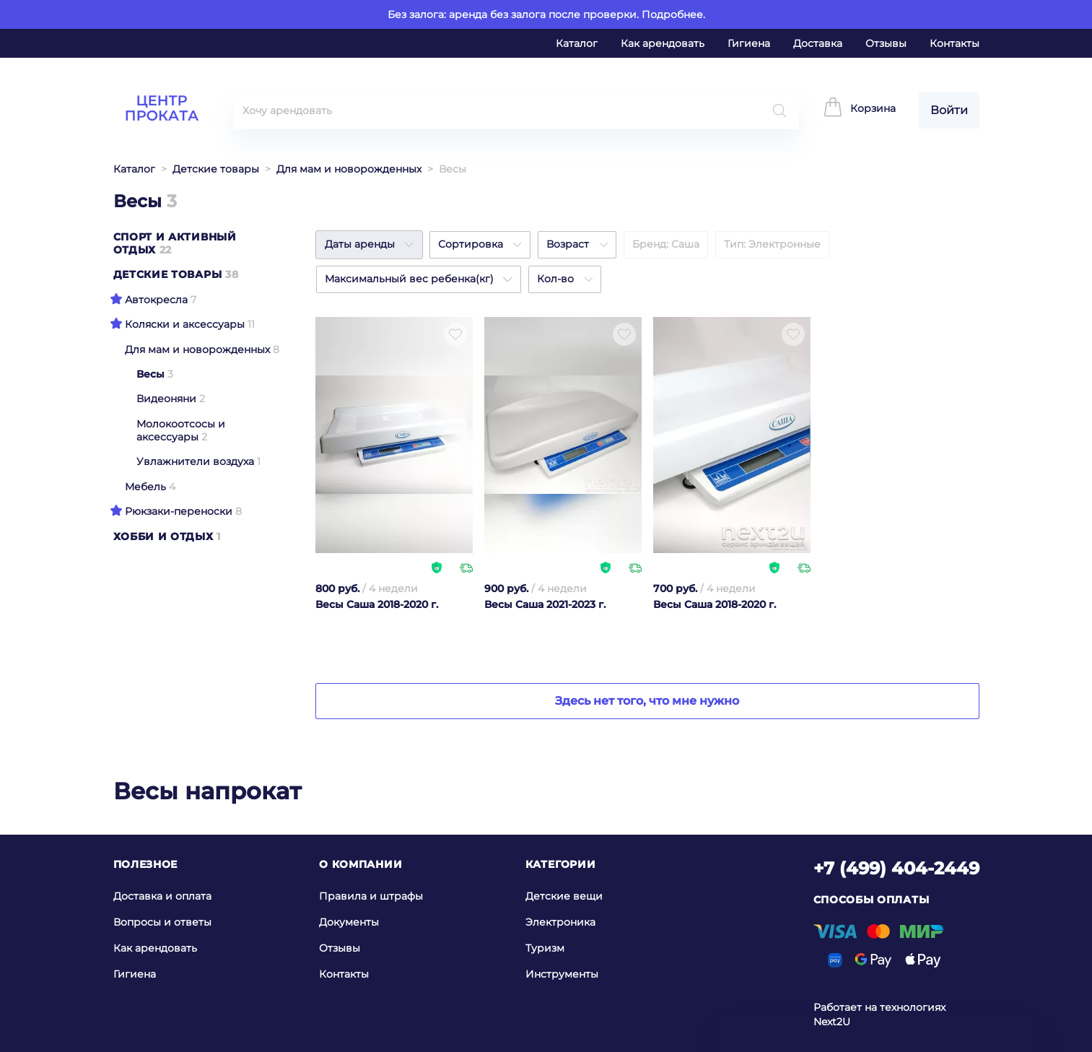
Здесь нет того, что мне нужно (647, 701)
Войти (949, 110)
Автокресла (156, 299)
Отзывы (886, 43)
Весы (150, 374)
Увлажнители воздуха (195, 461)
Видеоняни (166, 398)
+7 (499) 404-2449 (896, 868)
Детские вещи (564, 896)
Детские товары (215, 168)
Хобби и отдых (163, 536)
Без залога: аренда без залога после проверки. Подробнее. (546, 14)
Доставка (817, 43)
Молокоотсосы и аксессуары (180, 430)
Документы (349, 922)
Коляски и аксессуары (185, 324)
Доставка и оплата (162, 896)
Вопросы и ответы (162, 922)
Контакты (954, 43)
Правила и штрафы (371, 896)
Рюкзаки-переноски (178, 511)
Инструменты (561, 974)
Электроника (560, 922)
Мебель (145, 486)
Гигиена (749, 43)
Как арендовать (662, 43)
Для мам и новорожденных (348, 168)
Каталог (577, 43)
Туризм (544, 948)
